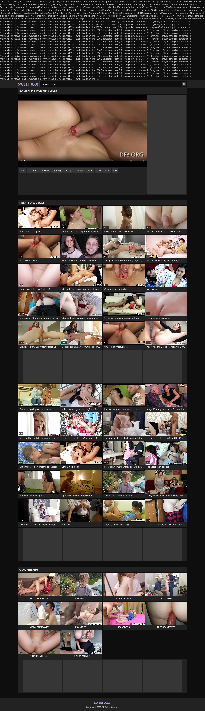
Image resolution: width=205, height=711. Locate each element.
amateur (32, 170)
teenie (107, 170)
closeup (67, 170)
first (115, 170)
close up (79, 170)
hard (98, 170)
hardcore (44, 170)
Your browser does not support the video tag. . (82, 131)
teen (23, 170)
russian (89, 170)
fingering (56, 170)
